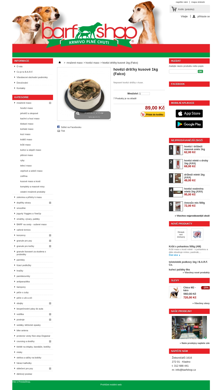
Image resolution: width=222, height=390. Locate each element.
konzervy (21, 235)
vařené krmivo (24, 230)
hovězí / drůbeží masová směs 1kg (194, 149)
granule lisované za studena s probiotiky (31, 253)
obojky (20, 303)
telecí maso (26, 165)
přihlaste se (203, 16)
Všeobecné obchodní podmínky (32, 77)
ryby (22, 160)
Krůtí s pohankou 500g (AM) (185, 246)
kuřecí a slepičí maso (30, 150)
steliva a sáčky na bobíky (29, 357)
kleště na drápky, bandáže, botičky (34, 347)
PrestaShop (24, 382)
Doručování (22, 83)
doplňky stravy (24, 202)
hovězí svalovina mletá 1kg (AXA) (193, 191)
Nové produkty (181, 223)
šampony (21, 287)
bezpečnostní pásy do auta (30, 308)
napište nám (182, 2)
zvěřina (23, 176)
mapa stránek (198, 2)
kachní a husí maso (30, 118)
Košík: (186, 9)
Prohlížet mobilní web (111, 384)
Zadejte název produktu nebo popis (186, 66)
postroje (21, 319)
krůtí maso (25, 144)
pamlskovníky (23, 276)
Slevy (175, 280)
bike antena (22, 330)
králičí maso (26, 139)
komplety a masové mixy (32, 186)
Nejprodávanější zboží (187, 140)
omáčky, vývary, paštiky (28, 219)
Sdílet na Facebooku (71, 127)
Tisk (63, 131)
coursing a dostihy (26, 341)
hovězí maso (26, 108)
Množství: (133, 93)
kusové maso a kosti (30, 181)
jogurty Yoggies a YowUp (29, 213)
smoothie (21, 208)
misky (19, 352)
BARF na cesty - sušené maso (32, 224)
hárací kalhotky (24, 363)
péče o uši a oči (24, 298)
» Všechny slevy (200, 303)
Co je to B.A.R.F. (25, 72)
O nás (20, 66)
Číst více (173, 255)
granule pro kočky (25, 246)
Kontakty (21, 88)
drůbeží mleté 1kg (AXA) (194, 177)
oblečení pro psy (25, 368)
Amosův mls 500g (194, 204)
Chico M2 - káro (189, 289)
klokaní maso (26, 124)
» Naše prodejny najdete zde (195, 343)
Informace (22, 61)
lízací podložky (24, 265)
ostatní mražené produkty (32, 192)
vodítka (20, 314)
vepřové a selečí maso (31, 171)
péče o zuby (23, 292)
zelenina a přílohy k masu (29, 197)
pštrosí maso (26, 155)
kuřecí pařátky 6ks (179, 269)
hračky (20, 270)
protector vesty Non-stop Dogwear (33, 336)
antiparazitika (23, 281)
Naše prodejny (181, 311)
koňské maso (26, 129)
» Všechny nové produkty (196, 272)
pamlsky (21, 260)
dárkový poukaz (24, 374)
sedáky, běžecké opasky (29, 325)
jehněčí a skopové (29, 113)
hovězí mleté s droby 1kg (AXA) (196, 163)
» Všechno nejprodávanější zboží (192, 216)
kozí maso (25, 134)
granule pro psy (24, 240)
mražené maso (24, 103)
